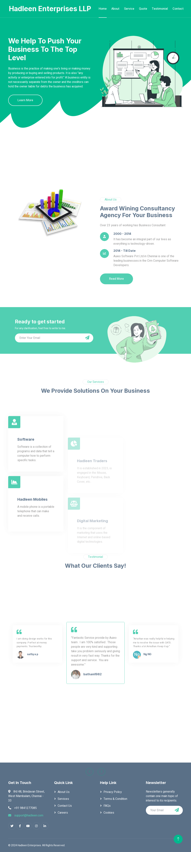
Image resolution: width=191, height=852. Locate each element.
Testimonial (160, 9)
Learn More (25, 100)
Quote (143, 9)
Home (103, 9)
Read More (116, 325)
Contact (178, 9)
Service (129, 9)
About (115, 9)
